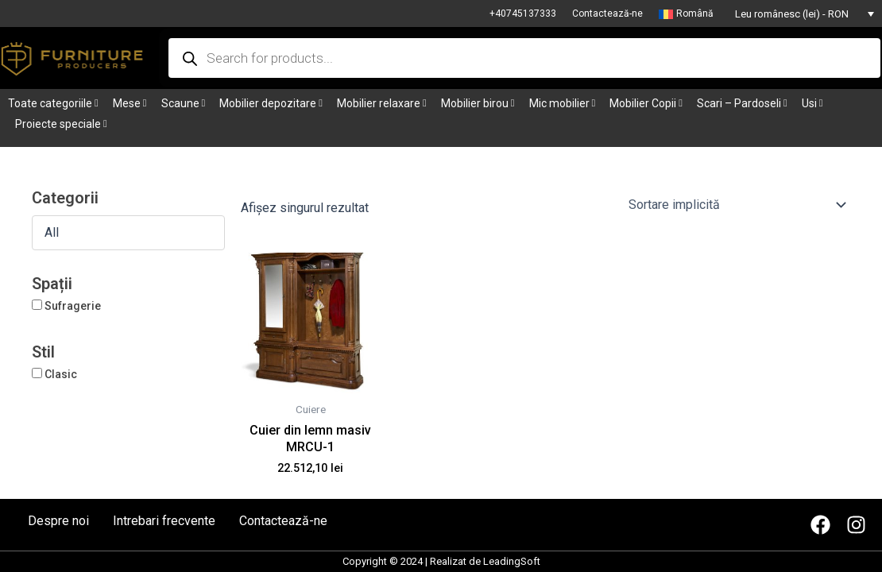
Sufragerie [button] (72, 306)
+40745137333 (522, 13)
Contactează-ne (607, 13)
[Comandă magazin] (736, 205)
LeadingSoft (511, 561)
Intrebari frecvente (164, 521)
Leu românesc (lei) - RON (792, 14)
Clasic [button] (60, 374)
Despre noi (58, 521)
